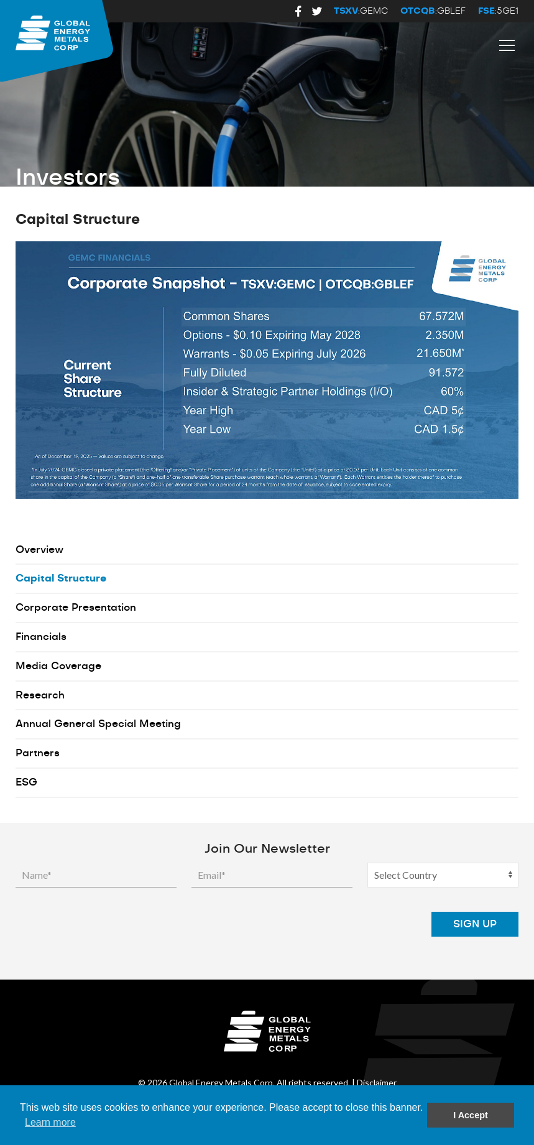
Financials (41, 637)
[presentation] (322, 924)
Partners (38, 753)
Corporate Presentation (76, 608)
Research (40, 695)
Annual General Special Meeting (98, 724)
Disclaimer (377, 1082)
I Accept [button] (470, 1115)
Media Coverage (58, 666)
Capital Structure (61, 578)
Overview (39, 550)
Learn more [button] (50, 1122)
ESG (26, 782)
